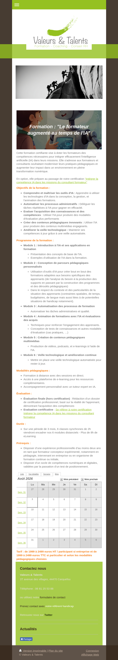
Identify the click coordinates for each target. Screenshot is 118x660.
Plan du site (55, 650)
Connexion (92, 650)
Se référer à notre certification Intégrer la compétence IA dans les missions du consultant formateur (59, 413)
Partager (26, 639)
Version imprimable (33, 650)
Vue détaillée (34, 474)
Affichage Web (90, 654)
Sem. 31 (22, 492)
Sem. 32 (22, 502)
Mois (57, 474)
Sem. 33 (22, 512)
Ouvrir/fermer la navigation (59, 5)
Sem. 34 (22, 522)
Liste (22, 474)
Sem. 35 (22, 533)
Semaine (46, 474)
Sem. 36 (22, 543)
